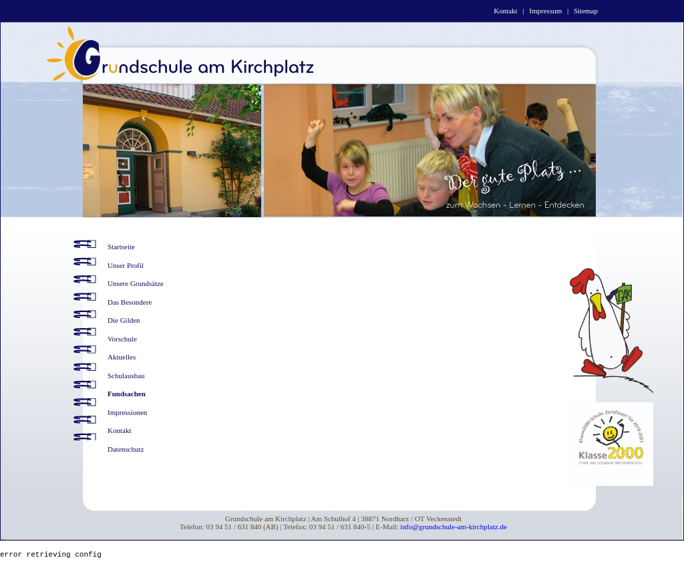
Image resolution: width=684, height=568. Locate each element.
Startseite (121, 247)
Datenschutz (126, 449)
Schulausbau (126, 376)
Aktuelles (122, 357)
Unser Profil (126, 265)
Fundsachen (127, 394)
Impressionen (127, 412)
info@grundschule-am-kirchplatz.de (453, 527)
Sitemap (586, 11)
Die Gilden (124, 320)
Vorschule (122, 339)
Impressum (545, 11)
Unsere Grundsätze (136, 283)
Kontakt (505, 11)
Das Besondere (130, 302)
